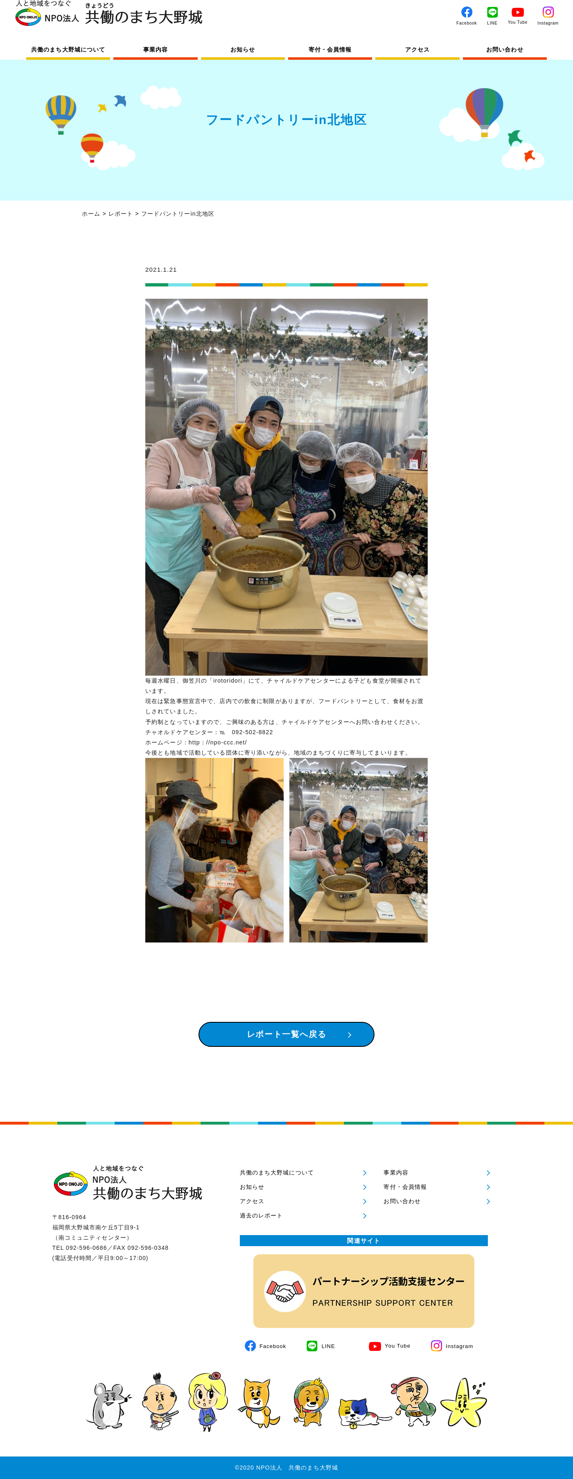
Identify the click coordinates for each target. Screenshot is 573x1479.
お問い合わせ (504, 49)
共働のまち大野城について (68, 49)
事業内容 (155, 49)
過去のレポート (261, 1215)
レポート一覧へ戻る (286, 1034)
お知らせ (242, 49)
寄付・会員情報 (330, 49)
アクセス (417, 49)
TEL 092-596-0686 (79, 1248)
